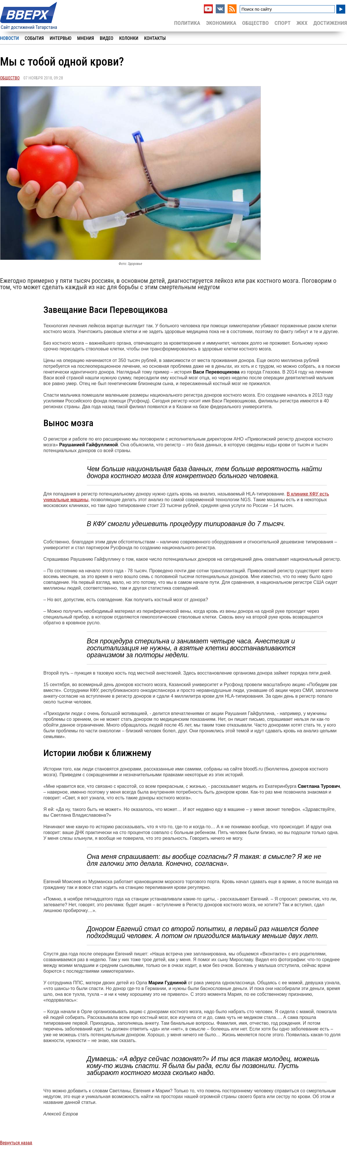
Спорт (282, 23)
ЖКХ (301, 23)
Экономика (221, 23)
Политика (187, 23)
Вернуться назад (16, 1142)
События (34, 38)
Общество (255, 23)
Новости (9, 38)
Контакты (155, 38)
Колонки (128, 38)
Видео (106, 38)
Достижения (330, 23)
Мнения (85, 38)
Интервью (60, 38)
